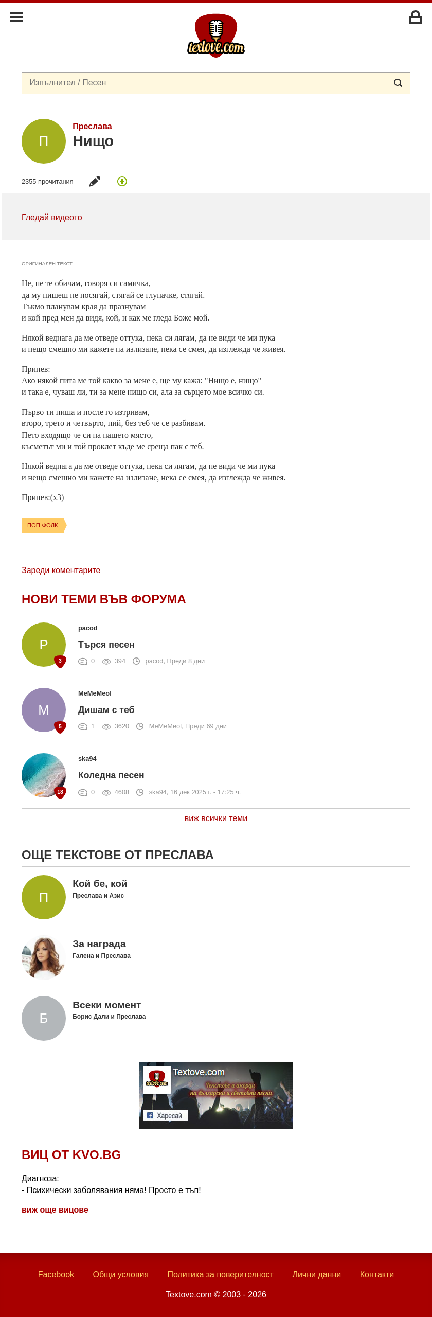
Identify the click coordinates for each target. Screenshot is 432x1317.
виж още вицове (55, 1209)
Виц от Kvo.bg (71, 1155)
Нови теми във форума (104, 599)
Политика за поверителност (220, 1274)
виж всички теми (216, 818)
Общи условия (121, 1274)
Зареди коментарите (61, 570)
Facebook (56, 1274)
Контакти (377, 1274)
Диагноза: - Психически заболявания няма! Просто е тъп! (111, 1184)
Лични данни (316, 1274)
